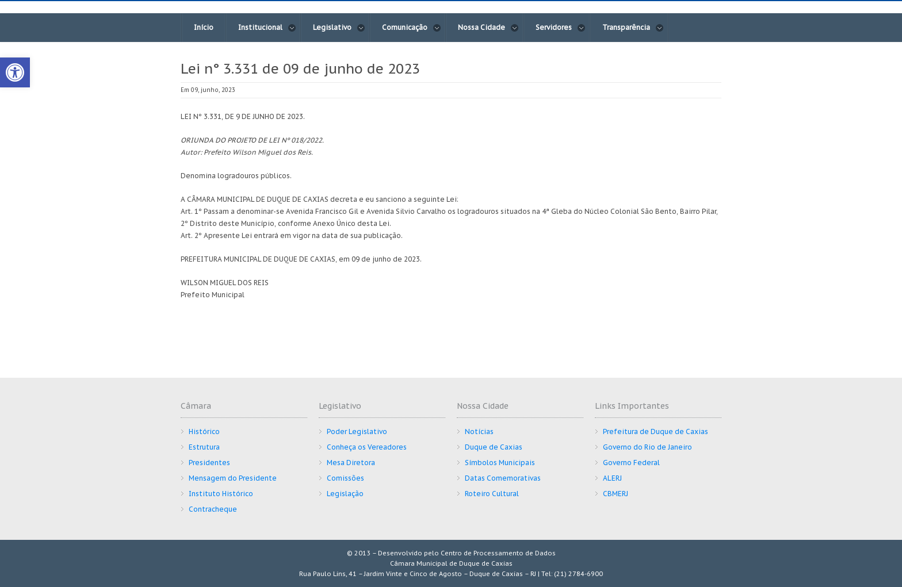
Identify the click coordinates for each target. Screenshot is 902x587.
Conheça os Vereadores (367, 447)
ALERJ (612, 478)
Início (203, 27)
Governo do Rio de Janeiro (647, 447)
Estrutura (204, 447)
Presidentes (209, 462)
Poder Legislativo (357, 431)
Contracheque (213, 509)
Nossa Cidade (488, 27)
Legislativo (339, 27)
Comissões (345, 478)
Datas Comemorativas (503, 478)
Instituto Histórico (221, 493)
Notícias (479, 431)
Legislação (345, 493)
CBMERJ (615, 493)
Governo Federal (631, 462)
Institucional (267, 27)
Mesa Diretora (351, 462)
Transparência (633, 27)
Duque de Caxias (493, 447)
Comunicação (411, 27)
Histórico (204, 431)
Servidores (561, 27)
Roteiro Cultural (492, 493)
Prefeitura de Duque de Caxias (655, 431)
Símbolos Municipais (500, 462)
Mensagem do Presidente (233, 478)
